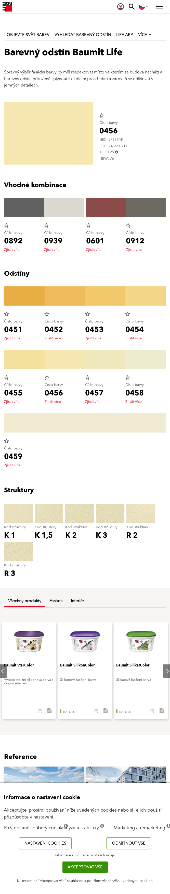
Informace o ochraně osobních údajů (85, 855)
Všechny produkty (24, 601)
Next (163, 671)
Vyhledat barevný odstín (83, 34)
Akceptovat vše (85, 867)
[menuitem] (120, 6)
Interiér (77, 601)
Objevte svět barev (28, 34)
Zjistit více (12, 250)
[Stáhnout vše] (47, 712)
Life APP (124, 34)
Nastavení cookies (45, 843)
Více (145, 34)
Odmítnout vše (129, 843)
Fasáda (56, 601)
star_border (102, 115)
